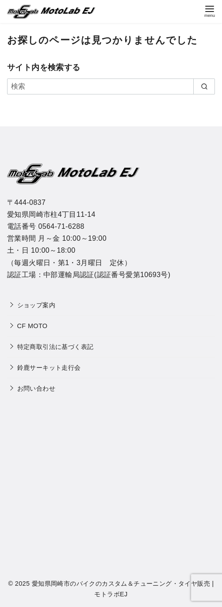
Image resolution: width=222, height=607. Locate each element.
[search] (204, 86)
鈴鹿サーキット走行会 (49, 367)
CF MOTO (32, 325)
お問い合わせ (36, 388)
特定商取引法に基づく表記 (55, 346)
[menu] (209, 10)
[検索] (111, 86)
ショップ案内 (36, 305)
